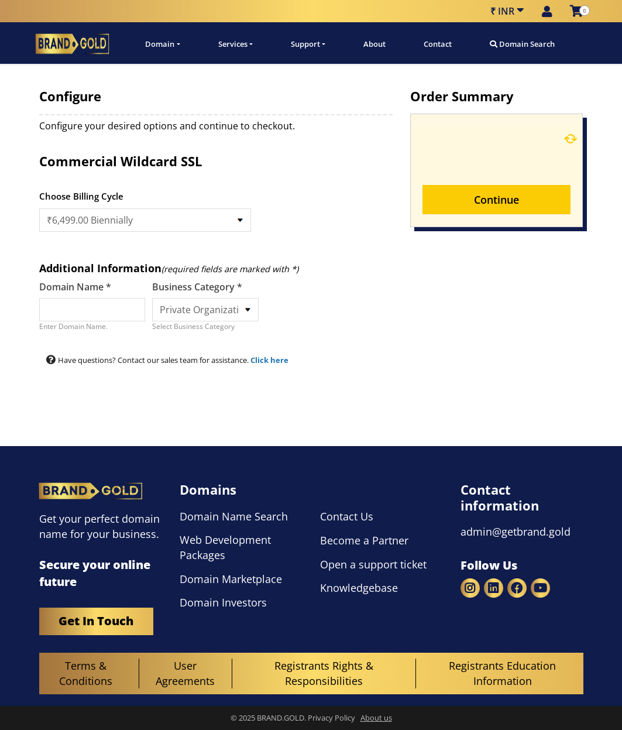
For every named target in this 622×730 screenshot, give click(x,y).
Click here (269, 360)
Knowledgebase (359, 588)
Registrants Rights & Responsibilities (323, 673)
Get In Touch (96, 621)
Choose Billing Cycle (81, 196)
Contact (438, 44)
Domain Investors (223, 602)
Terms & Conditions (85, 673)
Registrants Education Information (502, 673)
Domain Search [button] (522, 44)
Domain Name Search (234, 516)
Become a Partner (364, 540)
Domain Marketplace (231, 579)
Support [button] (305, 44)
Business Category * (197, 286)
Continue (496, 200)
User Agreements (185, 673)
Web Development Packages (225, 547)
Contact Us (346, 516)
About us (376, 718)
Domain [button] (159, 44)
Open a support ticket (373, 564)
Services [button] (233, 44)
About (374, 44)
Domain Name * (75, 286)
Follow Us (489, 565)
